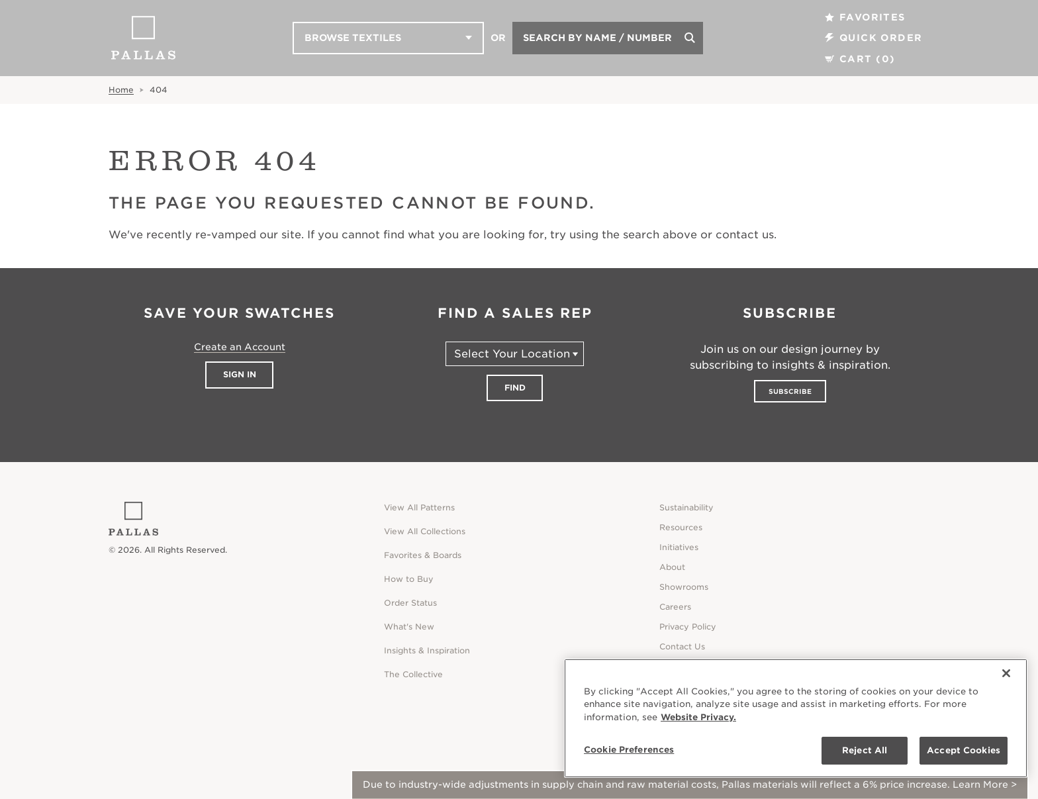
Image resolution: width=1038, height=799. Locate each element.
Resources (680, 527)
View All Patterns (419, 507)
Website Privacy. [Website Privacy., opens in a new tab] (698, 717)
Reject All (864, 750)
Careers (675, 607)
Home (121, 90)
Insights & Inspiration (427, 650)
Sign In (239, 374)
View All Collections (424, 531)
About (672, 567)
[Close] (1006, 673)
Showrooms (683, 587)
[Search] (690, 38)
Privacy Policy (687, 627)
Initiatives (678, 547)
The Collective (413, 674)
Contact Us (682, 646)
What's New (409, 627)
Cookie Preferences (629, 750)
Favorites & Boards (422, 555)
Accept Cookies (963, 750)
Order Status (410, 603)
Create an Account (239, 347)
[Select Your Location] (515, 354)
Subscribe (790, 391)
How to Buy (409, 579)
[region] (795, 718)
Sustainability (686, 507)
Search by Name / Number (597, 37)
